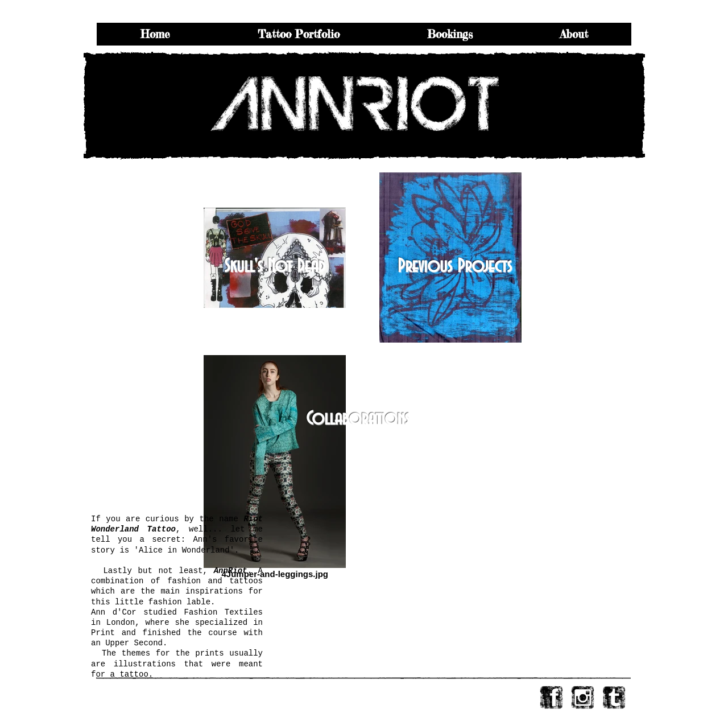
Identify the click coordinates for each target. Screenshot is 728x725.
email (162, 690)
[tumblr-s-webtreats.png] (613, 697)
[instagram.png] (582, 697)
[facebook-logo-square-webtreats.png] (551, 697)
